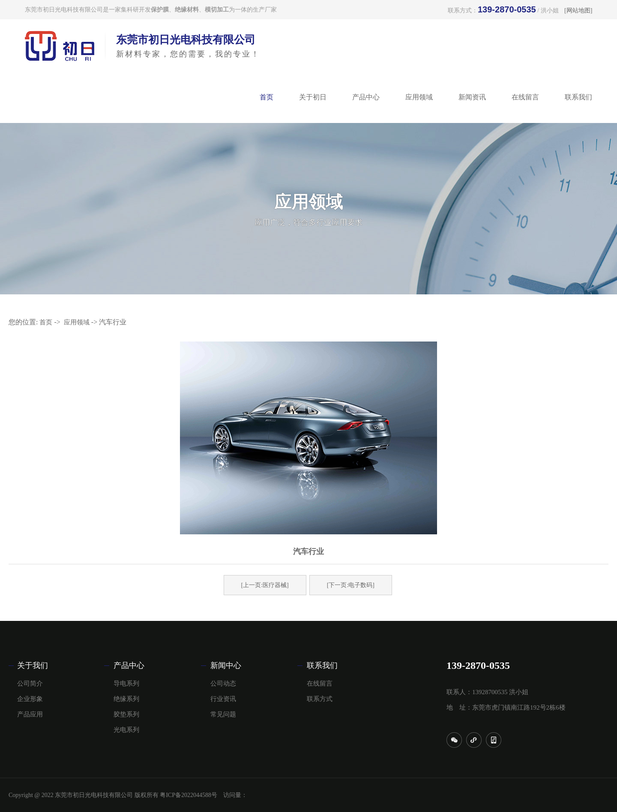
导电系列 (126, 683)
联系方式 (319, 698)
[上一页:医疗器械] (265, 585)
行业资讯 (223, 698)
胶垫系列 (126, 714)
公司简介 (30, 683)
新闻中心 (225, 665)
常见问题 (223, 714)
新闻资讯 (472, 97)
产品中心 (366, 97)
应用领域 (419, 97)
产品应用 (30, 714)
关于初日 (312, 97)
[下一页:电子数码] (350, 585)
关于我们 (32, 665)
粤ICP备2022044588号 (188, 795)
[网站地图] (578, 10)
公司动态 (223, 683)
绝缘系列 (126, 698)
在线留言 (525, 97)
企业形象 (30, 698)
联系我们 (578, 97)
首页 (266, 97)
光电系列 (126, 729)
